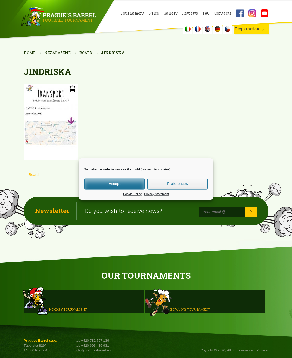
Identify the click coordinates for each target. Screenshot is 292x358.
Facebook (240, 13)
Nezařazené (57, 52)
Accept (115, 183)
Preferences (177, 183)
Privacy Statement (156, 194)
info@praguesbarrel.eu (93, 350)
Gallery (171, 13)
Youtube (264, 13)
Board (85, 52)
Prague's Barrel (58, 17)
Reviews (190, 13)
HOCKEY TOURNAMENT (68, 309)
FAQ (206, 13)
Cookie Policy (132, 194)
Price (154, 13)
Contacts (222, 13)
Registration (247, 28)
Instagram (252, 13)
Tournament (132, 13)
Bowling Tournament (190, 309)
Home (29, 52)
